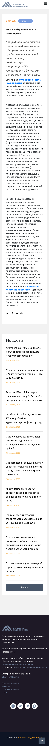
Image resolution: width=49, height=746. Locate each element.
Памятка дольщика (11, 689)
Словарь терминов (11, 683)
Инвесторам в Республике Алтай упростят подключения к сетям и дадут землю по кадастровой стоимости (24, 472)
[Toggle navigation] (45, 3)
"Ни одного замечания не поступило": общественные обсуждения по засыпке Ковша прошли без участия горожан (24, 547)
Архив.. (24, 587)
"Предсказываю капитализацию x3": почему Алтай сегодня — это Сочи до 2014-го (24, 378)
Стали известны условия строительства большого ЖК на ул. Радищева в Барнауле (24, 523)
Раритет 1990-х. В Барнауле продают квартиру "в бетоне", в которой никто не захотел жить (24, 400)
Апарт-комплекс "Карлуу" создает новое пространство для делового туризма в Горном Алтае (24, 498)
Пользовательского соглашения (17, 664)
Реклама (6, 686)
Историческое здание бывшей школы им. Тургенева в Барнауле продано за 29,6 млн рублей (24, 446)
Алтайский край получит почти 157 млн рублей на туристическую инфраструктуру (24, 422)
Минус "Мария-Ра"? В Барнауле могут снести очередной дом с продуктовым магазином (24, 355)
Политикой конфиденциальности (30, 667)
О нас (4, 692)
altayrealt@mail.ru (10, 677)
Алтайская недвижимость (30, 737)
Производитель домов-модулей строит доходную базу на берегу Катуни (24, 571)
